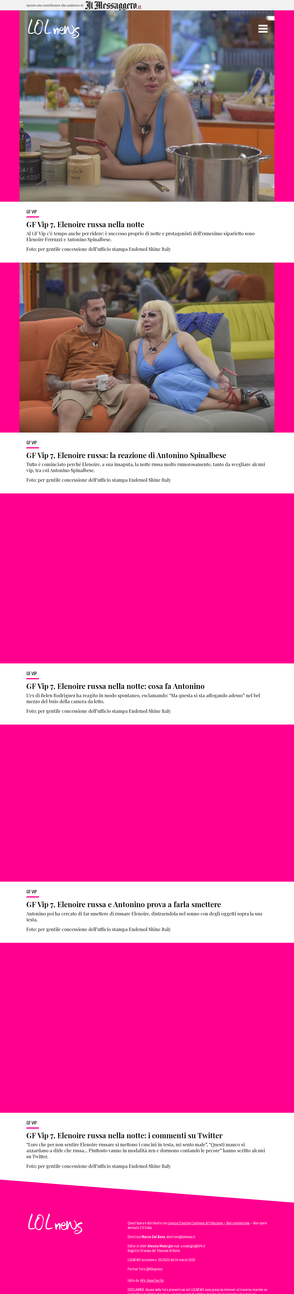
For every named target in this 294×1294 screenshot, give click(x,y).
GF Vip (31, 212)
